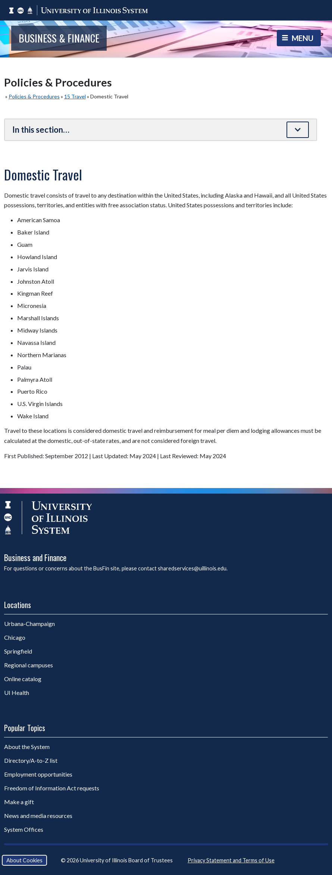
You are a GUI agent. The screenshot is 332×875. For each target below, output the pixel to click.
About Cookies (24, 860)
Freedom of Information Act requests (51, 787)
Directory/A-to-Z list (30, 760)
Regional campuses (28, 664)
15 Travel (75, 96)
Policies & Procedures (34, 96)
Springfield (18, 651)
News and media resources (38, 815)
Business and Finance (35, 557)
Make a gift (19, 801)
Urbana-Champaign (29, 623)
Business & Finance (59, 38)
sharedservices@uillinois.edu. (193, 568)
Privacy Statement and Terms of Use (231, 860)
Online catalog (22, 678)
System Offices (23, 829)
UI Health (16, 692)
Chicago (14, 637)
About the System (27, 746)
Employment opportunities (38, 774)
